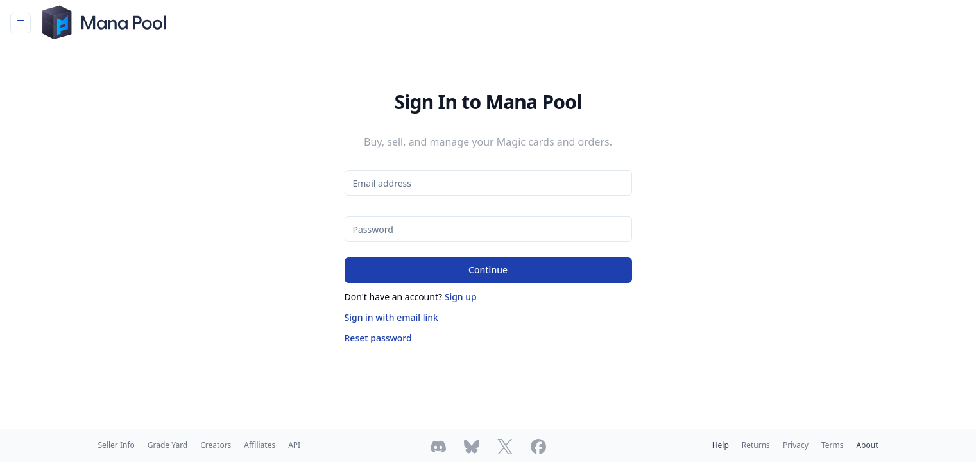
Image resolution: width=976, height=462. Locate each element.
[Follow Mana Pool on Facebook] (538, 446)
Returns (756, 445)
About (867, 445)
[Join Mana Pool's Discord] (438, 446)
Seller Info (116, 445)
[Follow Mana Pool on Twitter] (505, 446)
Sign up (461, 297)
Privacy (796, 445)
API (294, 445)
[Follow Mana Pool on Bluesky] (471, 446)
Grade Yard (167, 445)
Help (720, 445)
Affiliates (259, 445)
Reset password (378, 338)
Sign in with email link (391, 317)
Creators (215, 445)
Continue (488, 270)
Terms (832, 445)
